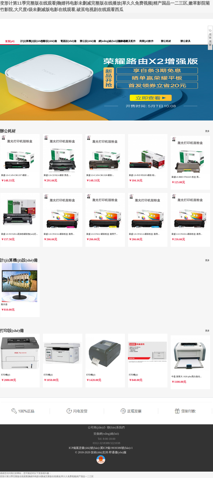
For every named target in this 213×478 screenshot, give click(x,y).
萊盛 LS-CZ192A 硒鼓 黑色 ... (57, 175)
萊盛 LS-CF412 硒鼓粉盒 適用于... (102, 234)
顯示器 (4, 304)
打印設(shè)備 (49, 41)
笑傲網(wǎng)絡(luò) (106, 433)
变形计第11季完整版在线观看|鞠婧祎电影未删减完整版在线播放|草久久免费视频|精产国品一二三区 (47, 476)
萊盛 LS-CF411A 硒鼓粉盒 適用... (144, 234)
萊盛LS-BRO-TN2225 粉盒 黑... (185, 177)
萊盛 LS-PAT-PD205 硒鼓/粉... (142, 175)
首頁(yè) (10, 41)
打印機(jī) (5, 375)
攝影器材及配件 (127, 41)
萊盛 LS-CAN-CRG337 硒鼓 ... (15, 175)
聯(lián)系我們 (116, 427)
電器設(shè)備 (68, 41)
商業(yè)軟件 (146, 41)
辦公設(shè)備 (88, 41)
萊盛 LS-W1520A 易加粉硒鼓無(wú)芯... (19, 234)
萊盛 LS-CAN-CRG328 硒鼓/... (100, 175)
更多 (207, 131)
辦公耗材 (166, 41)
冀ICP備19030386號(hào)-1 (116, 447)
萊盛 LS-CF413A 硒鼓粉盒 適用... (59, 234)
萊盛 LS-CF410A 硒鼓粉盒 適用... (186, 234)
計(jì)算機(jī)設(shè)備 (29, 41)
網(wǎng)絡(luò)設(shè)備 (108, 41)
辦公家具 (185, 41)
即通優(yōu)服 (118, 452)
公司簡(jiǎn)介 (97, 427)
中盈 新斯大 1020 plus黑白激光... (186, 376)
